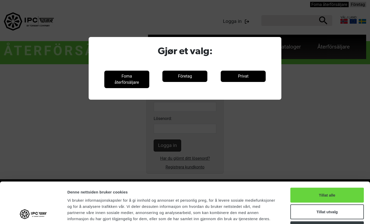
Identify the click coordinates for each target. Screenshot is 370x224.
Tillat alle (327, 156)
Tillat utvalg (327, 173)
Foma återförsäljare (127, 79)
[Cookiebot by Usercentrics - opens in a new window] (33, 214)
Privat (243, 76)
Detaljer (273, 214)
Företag (185, 76)
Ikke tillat (327, 190)
